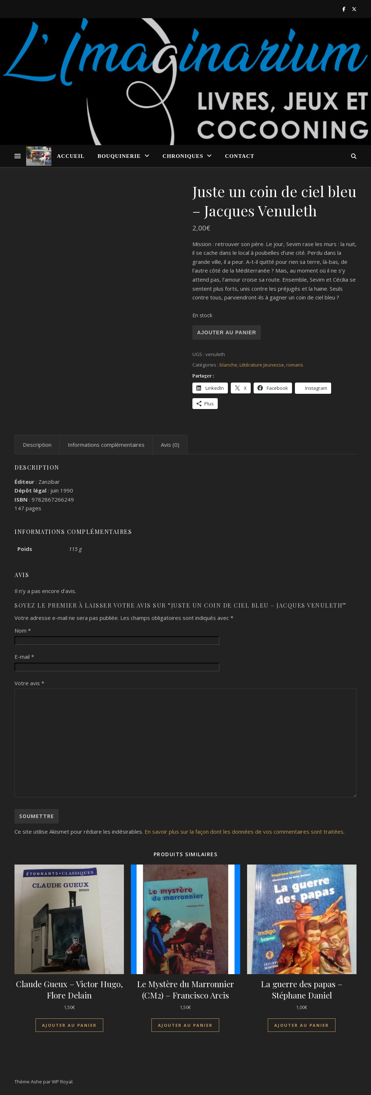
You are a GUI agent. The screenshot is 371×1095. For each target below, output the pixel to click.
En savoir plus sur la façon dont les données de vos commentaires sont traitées (244, 831)
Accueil (70, 156)
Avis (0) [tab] (170, 444)
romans (294, 364)
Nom (22, 630)
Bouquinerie (119, 156)
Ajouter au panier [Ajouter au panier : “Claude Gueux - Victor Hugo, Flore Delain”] (69, 1025)
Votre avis (29, 683)
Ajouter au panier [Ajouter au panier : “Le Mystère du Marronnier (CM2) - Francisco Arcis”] (185, 1025)
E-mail (24, 656)
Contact (239, 156)
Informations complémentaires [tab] (106, 444)
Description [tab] (37, 444)
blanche (228, 364)
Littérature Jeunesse (261, 364)
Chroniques (183, 156)
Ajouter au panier (226, 332)
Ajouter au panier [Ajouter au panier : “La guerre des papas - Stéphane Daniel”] (301, 1025)
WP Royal (62, 1081)
